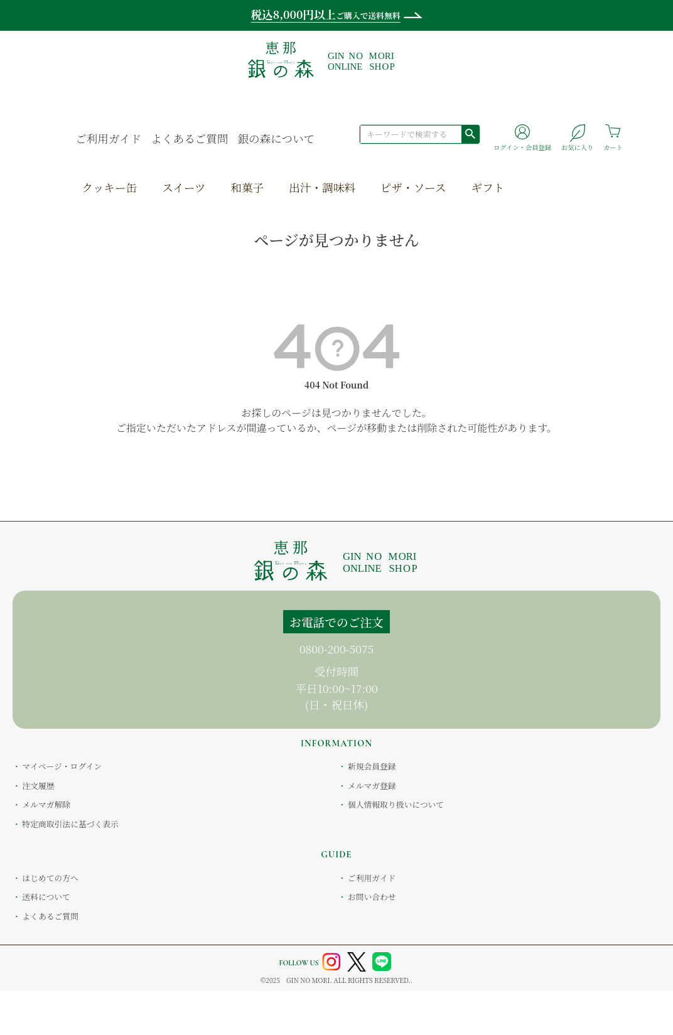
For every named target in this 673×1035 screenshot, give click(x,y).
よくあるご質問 (189, 138)
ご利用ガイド (108, 138)
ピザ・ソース (413, 187)
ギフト (488, 187)
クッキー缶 (109, 187)
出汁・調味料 (322, 187)
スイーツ (183, 187)
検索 (470, 134)
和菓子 (247, 187)
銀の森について (276, 138)
